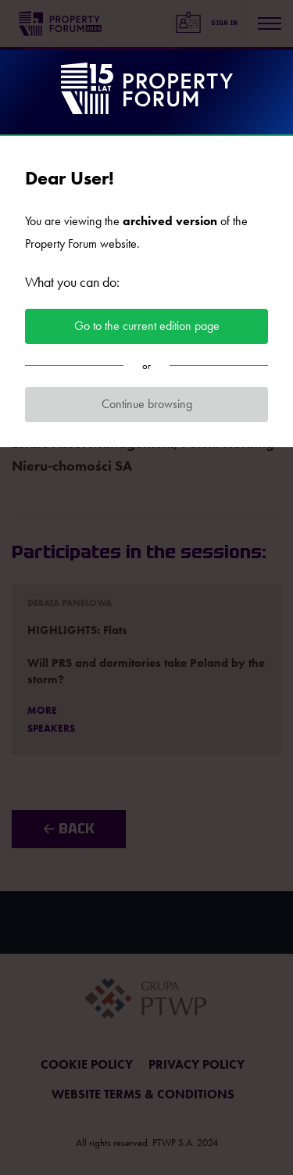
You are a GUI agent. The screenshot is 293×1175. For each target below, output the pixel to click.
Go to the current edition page (147, 325)
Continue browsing (147, 403)
